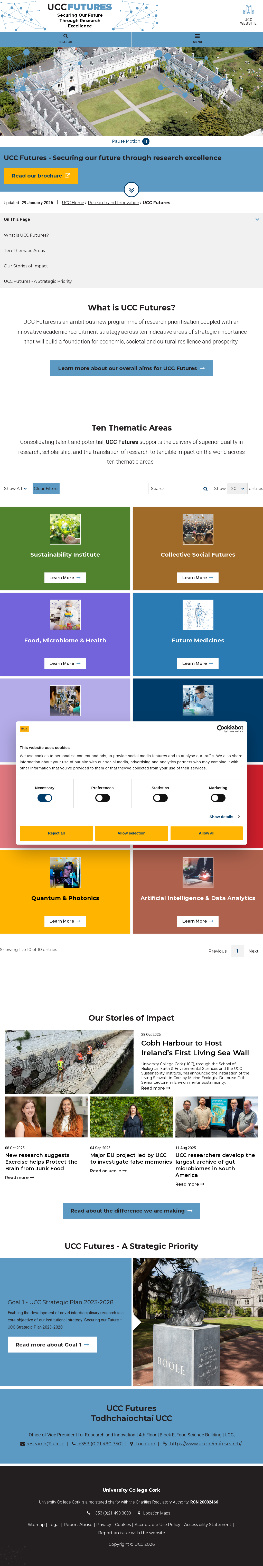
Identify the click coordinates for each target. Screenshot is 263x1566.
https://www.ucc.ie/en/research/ (202, 1444)
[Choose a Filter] (15, 488)
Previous (218, 951)
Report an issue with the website (131, 1532)
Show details (221, 817)
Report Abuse (78, 1524)
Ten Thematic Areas (24, 250)
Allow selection (131, 833)
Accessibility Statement (207, 1524)
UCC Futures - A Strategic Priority (38, 281)
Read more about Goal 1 (52, 1344)
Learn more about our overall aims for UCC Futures (131, 368)
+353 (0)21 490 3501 (97, 1444)
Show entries (238, 488)
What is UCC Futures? (26, 235)
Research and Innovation (113, 202)
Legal (54, 1524)
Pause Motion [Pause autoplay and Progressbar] (130, 141)
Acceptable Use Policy (157, 1524)
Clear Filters (46, 488)
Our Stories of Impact (26, 266)
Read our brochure (41, 176)
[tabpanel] (131, 119)
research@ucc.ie (42, 1444)
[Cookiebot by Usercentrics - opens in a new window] (220, 729)
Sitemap (36, 1524)
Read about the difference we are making (131, 1211)
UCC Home (73, 202)
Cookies (123, 1524)
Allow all (206, 833)
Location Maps (156, 1513)
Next (254, 951)
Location (142, 1444)
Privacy (103, 1524)
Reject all (56, 833)
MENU (197, 39)
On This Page (17, 219)
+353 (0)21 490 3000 (112, 1513)
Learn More (65, 577)
